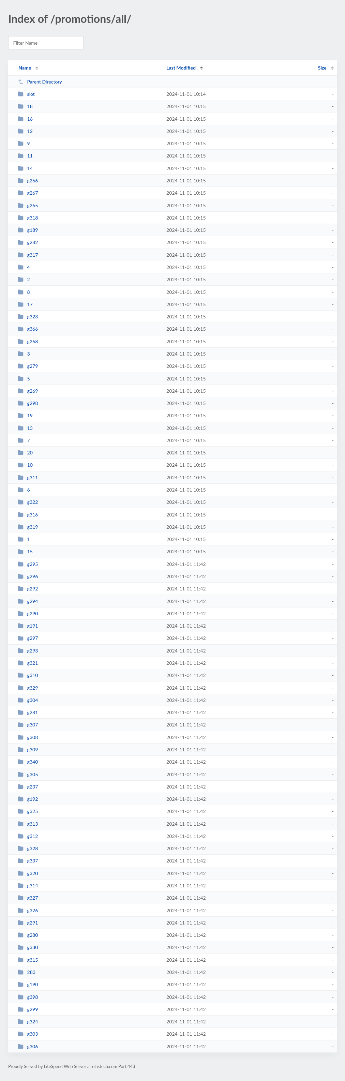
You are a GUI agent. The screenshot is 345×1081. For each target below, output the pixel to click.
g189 (28, 230)
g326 (28, 910)
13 (25, 428)
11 (25, 156)
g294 (28, 601)
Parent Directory (40, 82)
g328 (28, 848)
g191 (28, 626)
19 (25, 415)
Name (24, 68)
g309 (28, 749)
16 (25, 119)
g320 (28, 873)
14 (25, 168)
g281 (28, 712)
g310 (28, 675)
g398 (28, 997)
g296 (28, 576)
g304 (28, 700)
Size (322, 68)
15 (25, 551)
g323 (28, 316)
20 (25, 452)
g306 (28, 1046)
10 (25, 465)
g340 (28, 762)
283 (26, 972)
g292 (28, 588)
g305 (28, 774)
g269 (28, 391)
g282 (28, 242)
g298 (28, 403)
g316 (28, 514)
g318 (28, 218)
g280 (28, 935)
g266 (28, 180)
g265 (28, 205)
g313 (28, 824)
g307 (28, 724)
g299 (28, 1009)
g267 (28, 193)
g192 (28, 799)
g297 (28, 638)
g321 (28, 663)
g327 (28, 898)
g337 (28, 861)
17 (25, 304)
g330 (28, 947)
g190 (28, 984)
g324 (28, 1021)
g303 (28, 1034)
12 (25, 131)
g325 (28, 811)
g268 (28, 341)
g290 (28, 613)
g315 (28, 960)
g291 (28, 923)
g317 (28, 255)
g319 (28, 527)
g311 (28, 477)
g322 (28, 502)
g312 (28, 836)
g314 (28, 885)
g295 (28, 564)
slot (26, 94)
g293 (28, 651)
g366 (28, 329)
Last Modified (181, 68)
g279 (28, 366)
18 (25, 106)
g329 (28, 688)
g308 (28, 737)
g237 (28, 787)
